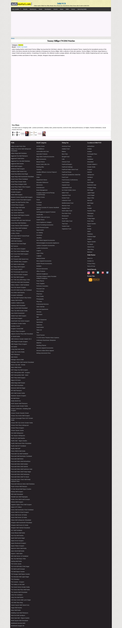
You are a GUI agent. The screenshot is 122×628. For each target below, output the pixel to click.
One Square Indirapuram (18, 435)
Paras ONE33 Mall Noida (18, 451)
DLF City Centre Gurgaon (18, 248)
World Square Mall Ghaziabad (19, 620)
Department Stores (41, 179)
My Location (16, 9)
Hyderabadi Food (67, 187)
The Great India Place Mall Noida (20, 589)
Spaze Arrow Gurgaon (17, 540)
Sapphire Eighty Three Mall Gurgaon (21, 504)
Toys (37, 332)
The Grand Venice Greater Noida (20, 587)
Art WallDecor (40, 149)
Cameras (39, 169)
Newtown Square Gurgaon (18, 395)
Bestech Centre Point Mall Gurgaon (21, 199)
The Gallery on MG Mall (17, 584)
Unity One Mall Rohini (17, 597)
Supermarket (40, 327)
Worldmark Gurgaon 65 (17, 625)
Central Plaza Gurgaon (17, 205)
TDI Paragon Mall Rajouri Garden (20, 574)
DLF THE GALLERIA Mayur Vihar (20, 279)
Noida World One (16, 401)
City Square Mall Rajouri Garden (20, 215)
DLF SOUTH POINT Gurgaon (19, 274)
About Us (90, 258)
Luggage (38, 255)
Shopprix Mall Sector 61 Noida (19, 525)
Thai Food (65, 223)
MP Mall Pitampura (16, 390)
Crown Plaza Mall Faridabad (19, 228)
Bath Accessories (41, 159)
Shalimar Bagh (91, 236)
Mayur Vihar (90, 198)
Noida (89, 205)
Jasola (89, 179)
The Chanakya (15, 579)
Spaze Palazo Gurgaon (17, 546)
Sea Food (64, 218)
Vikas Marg (90, 249)
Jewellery (39, 237)
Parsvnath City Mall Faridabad (19, 453)
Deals (40, 9)
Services (38, 312)
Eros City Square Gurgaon (18, 287)
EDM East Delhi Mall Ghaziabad (20, 282)
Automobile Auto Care (42, 151)
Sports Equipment (41, 319)
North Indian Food (67, 210)
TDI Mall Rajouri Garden (18, 571)
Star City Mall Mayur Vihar (18, 558)
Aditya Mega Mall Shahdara (19, 153)
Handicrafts (39, 214)
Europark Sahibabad (17, 295)
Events (56, 9)
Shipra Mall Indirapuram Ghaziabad (21, 520)
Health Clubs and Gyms (43, 217)
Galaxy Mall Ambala (16, 300)
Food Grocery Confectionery (70, 179)
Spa (37, 317)
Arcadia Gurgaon (16, 192)
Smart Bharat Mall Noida (18, 533)
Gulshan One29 (15, 326)
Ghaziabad (90, 161)
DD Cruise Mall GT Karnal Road (20, 236)
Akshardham (90, 146)
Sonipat (89, 239)
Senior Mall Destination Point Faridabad (22, 509)
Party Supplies (40, 283)
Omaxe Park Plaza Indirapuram (20, 425)
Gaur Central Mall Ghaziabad (19, 308)
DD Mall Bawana (16, 238)
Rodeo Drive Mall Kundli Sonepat (20, 499)
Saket (88, 231)
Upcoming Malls (82, 9)
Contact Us (90, 261)
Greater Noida (91, 167)
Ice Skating (39, 232)
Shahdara (90, 234)
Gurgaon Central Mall (17, 328)
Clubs (38, 177)
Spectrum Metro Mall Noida (18, 548)
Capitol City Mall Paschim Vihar (20, 202)
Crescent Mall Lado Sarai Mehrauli (20, 220)
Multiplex (38, 266)
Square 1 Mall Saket (16, 553)
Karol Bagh (90, 182)
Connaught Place (16, 218)
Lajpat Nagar (91, 192)
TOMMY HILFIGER (21, 47)
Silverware (39, 314)
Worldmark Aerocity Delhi (18, 623)
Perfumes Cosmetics (42, 286)
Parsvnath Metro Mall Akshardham (20, 461)
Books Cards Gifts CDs (42, 164)
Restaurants (65, 216)
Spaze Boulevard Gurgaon (18, 543)
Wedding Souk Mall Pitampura (19, 613)
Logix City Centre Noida (17, 352)
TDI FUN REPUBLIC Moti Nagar (20, 566)
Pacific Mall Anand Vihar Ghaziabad (21, 443)
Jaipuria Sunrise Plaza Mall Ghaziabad (22, 333)
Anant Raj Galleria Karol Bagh (19, 174)
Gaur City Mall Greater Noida (19, 310)
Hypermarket (40, 230)
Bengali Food (65, 156)
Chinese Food (66, 161)
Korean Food (65, 198)
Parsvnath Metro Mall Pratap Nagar (21, 471)
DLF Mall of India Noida (17, 264)
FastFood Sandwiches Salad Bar (71, 174)
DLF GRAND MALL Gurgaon (19, 261)
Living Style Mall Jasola (17, 349)
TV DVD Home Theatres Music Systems (47, 337)
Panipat (89, 208)
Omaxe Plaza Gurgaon (17, 428)
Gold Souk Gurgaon (16, 318)
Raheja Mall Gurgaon (17, 491)
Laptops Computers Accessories (45, 245)
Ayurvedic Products (41, 154)
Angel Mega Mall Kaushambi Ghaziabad (22, 176)
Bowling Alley (40, 167)
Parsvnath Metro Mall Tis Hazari (20, 477)
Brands (25, 9)
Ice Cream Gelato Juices (69, 190)
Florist (38, 199)
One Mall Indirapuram (17, 433)
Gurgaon (89, 169)
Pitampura (90, 216)
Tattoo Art (39, 330)
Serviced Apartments (42, 309)
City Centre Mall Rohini (17, 212)
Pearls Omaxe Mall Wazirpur (19, 486)
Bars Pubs (65, 154)
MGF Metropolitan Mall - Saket (19, 375)
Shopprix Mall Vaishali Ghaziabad (20, 527)
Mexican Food (66, 205)
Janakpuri (90, 177)
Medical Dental (40, 258)
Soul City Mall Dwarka (17, 535)
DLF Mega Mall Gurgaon (18, 266)
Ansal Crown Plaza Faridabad (19, 179)
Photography (40, 299)
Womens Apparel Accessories (44, 348)
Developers (48, 9)
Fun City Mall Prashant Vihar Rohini (21, 297)
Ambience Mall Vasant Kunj (18, 171)
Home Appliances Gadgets (44, 222)
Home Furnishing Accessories (44, 225)
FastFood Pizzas (66, 172)
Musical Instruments (42, 268)
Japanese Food (66, 195)
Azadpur (89, 151)
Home (12, 38)
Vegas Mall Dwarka (16, 607)
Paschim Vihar (91, 210)
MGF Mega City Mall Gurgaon (19, 370)
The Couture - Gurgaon (17, 582)
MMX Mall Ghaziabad (17, 385)
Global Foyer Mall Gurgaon (18, 315)
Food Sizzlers (66, 182)
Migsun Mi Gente (16, 380)
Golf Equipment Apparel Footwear (45, 212)
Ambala (89, 149)
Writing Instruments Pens (43, 353)
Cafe (63, 159)
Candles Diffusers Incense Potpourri (46, 172)
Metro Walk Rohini (16, 367)
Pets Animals (40, 291)
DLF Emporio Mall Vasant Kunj (19, 259)
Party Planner (40, 281)
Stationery (39, 324)
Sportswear (39, 322)
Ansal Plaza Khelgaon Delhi (19, 184)
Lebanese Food (66, 200)
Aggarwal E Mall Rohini (17, 158)
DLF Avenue (14, 246)
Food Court (65, 177)
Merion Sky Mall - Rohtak (18, 364)
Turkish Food (65, 226)
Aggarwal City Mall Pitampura (19, 156)
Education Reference (42, 182)
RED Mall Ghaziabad (17, 494)
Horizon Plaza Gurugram (18, 331)
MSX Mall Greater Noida (18, 393)
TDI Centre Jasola (16, 564)
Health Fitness (40, 219)
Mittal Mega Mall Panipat (18, 383)
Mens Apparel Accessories (43, 261)
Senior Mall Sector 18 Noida (19, 515)
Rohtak (89, 229)
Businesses (33, 9)
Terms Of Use (91, 266)
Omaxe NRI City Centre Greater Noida (22, 422)
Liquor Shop (39, 253)
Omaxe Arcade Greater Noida (19, 406)
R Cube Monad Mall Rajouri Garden (21, 489)
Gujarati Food (66, 185)
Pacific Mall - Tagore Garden (19, 440)
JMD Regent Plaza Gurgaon (19, 344)
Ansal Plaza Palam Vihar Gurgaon (20, 187)
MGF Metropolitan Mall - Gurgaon (20, 372)
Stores (73, 9)
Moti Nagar (90, 203)
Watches (20, 45)
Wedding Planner (41, 345)
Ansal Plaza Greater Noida (18, 181)
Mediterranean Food (67, 203)
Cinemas (38, 174)
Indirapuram (90, 174)
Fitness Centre (40, 197)
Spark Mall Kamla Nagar (18, 538)
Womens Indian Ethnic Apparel (45, 350)
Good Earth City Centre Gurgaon (20, 321)
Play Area (39, 301)
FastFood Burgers (67, 164)
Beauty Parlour (40, 161)
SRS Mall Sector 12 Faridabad (19, 556)
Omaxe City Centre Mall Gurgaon (20, 415)
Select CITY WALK (16, 507)
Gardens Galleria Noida (17, 303)
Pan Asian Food (66, 213)
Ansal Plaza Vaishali (16, 189)
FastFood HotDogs (67, 167)
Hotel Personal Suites (42, 227)
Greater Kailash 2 (92, 164)
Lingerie (38, 250)
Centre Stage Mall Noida (18, 207)
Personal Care (40, 288)
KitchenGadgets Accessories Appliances (47, 243)
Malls (67, 9)
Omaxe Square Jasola (17, 430)
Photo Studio (40, 296)
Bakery (64, 151)
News (61, 9)
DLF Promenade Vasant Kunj (19, 272)
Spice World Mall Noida (17, 551)
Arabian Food (65, 149)
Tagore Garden (91, 241)
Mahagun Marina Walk (17, 359)
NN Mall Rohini (15, 398)
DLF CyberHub (15, 256)
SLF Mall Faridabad (16, 530)
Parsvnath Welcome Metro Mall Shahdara (22, 484)
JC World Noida (15, 336)
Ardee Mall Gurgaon (16, 194)
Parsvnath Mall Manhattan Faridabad (21, 456)
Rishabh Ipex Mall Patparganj (19, 496)
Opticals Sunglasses (42, 274)
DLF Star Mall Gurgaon (17, 277)
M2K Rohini (14, 357)
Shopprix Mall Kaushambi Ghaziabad (21, 522)
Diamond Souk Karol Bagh (18, 243)
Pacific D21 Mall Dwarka (18, 438)
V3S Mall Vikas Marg (17, 602)
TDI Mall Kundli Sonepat (18, 569)
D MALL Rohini (15, 233)
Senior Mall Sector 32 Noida (19, 517)
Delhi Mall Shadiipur (16, 241)
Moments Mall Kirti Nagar (18, 388)
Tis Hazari (90, 244)
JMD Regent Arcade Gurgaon (19, 341)
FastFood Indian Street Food (70, 169)
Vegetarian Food (66, 229)
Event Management (41, 190)
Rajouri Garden (91, 223)
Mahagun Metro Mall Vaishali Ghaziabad (22, 362)
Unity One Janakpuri (17, 594)
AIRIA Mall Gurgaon (16, 166)
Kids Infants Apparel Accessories (45, 240)
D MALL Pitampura (16, 230)
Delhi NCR (61, 3)
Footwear (39, 202)
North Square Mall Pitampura (19, 403)
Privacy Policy (91, 263)
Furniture (39, 205)
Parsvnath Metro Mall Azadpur (19, 464)
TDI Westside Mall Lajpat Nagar (20, 576)
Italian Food (65, 192)
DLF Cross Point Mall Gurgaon (19, 254)
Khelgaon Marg (91, 187)
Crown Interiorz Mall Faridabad (19, 225)
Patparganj (90, 213)
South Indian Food (67, 221)
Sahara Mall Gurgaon (17, 502)
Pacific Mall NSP (15, 448)
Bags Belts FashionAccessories (45, 156)
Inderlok (89, 172)
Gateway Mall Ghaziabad (18, 305)
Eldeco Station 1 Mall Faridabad (20, 285)
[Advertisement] (61, 24)
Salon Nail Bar (40, 306)
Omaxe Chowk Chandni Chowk (20, 413)
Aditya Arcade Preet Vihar (18, 146)
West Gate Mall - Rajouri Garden (20, 618)
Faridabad (90, 159)
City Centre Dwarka (16, 210)
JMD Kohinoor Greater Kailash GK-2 (21, 339)
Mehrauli (89, 200)
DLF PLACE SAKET (16, 269)
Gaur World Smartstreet (17, 313)
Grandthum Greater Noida (18, 323)
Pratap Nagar (91, 218)
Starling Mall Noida (16, 561)
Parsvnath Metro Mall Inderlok (19, 466)
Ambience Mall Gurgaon (18, 168)
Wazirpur (89, 252)
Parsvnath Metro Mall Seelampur (20, 474)
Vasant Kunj (90, 247)
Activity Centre (40, 146)
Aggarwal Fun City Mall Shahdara (20, 161)
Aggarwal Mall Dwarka (17, 163)
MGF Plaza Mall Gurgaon (18, 377)
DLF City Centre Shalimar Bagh (20, 251)
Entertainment (40, 187)
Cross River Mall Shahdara (18, 223)
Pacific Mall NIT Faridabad (18, 446)
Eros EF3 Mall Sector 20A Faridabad (21, 290)
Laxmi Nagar (90, 195)
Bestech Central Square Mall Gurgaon (21, 197)
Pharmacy (39, 294)
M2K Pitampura (15, 354)
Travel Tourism (40, 335)
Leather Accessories (42, 248)
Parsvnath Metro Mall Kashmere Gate (21, 469)
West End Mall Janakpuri (18, 615)
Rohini (89, 226)
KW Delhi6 (14, 346)
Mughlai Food (66, 208)
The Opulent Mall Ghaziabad (19, 592)
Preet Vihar (90, 221)
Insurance (39, 235)
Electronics (39, 185)
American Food (66, 146)
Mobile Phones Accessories (44, 263)
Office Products (40, 271)
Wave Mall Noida (16, 610)
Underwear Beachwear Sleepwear (46, 340)
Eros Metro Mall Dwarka (18, 292)
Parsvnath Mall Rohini (17, 459)
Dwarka (89, 156)
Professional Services (42, 304)
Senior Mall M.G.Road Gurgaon (20, 512)
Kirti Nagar (90, 190)
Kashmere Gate (91, 185)
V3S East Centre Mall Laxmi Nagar (21, 600)
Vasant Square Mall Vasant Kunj (20, 605)
